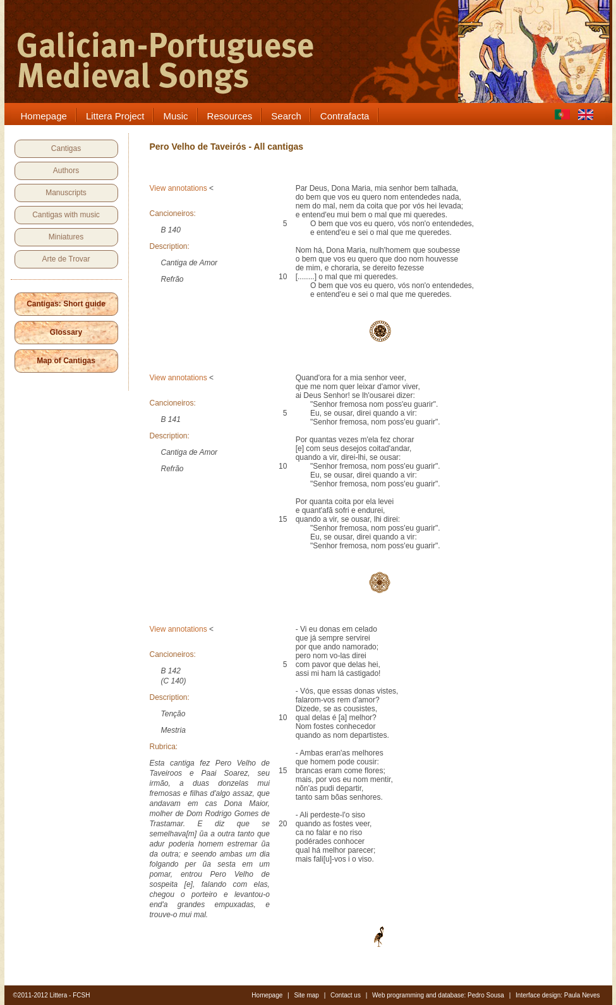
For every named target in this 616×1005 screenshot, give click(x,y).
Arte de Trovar (66, 259)
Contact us (345, 995)
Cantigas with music (66, 214)
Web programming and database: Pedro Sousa (438, 995)
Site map (306, 995)
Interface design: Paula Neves (558, 995)
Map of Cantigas (66, 360)
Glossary (66, 332)
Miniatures (66, 236)
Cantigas (66, 148)
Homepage (266, 995)
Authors (66, 170)
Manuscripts (66, 192)
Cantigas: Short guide (66, 303)
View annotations (178, 188)
